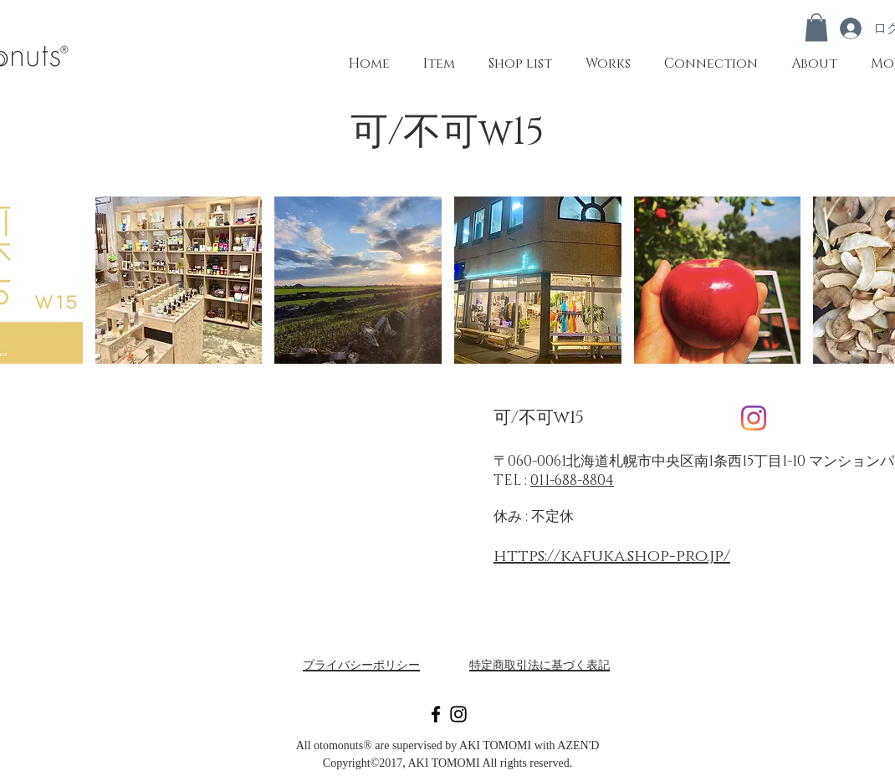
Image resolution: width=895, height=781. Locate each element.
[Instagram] (753, 418)
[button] (816, 27)
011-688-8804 (572, 480)
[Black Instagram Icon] (458, 714)
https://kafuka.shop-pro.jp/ (612, 556)
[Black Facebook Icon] (436, 714)
